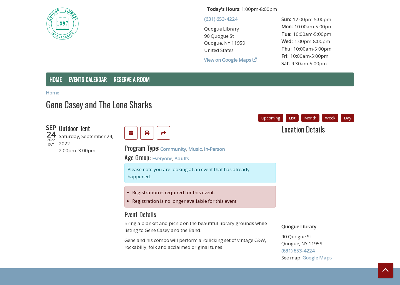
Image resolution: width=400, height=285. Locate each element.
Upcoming (270, 118)
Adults (181, 158)
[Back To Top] (385, 270)
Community (173, 149)
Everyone (162, 158)
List (292, 118)
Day (347, 118)
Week (330, 118)
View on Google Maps (227, 60)
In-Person (214, 149)
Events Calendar (88, 79)
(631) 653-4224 (221, 19)
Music (195, 149)
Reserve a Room (132, 79)
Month (310, 118)
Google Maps (317, 257)
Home (55, 79)
